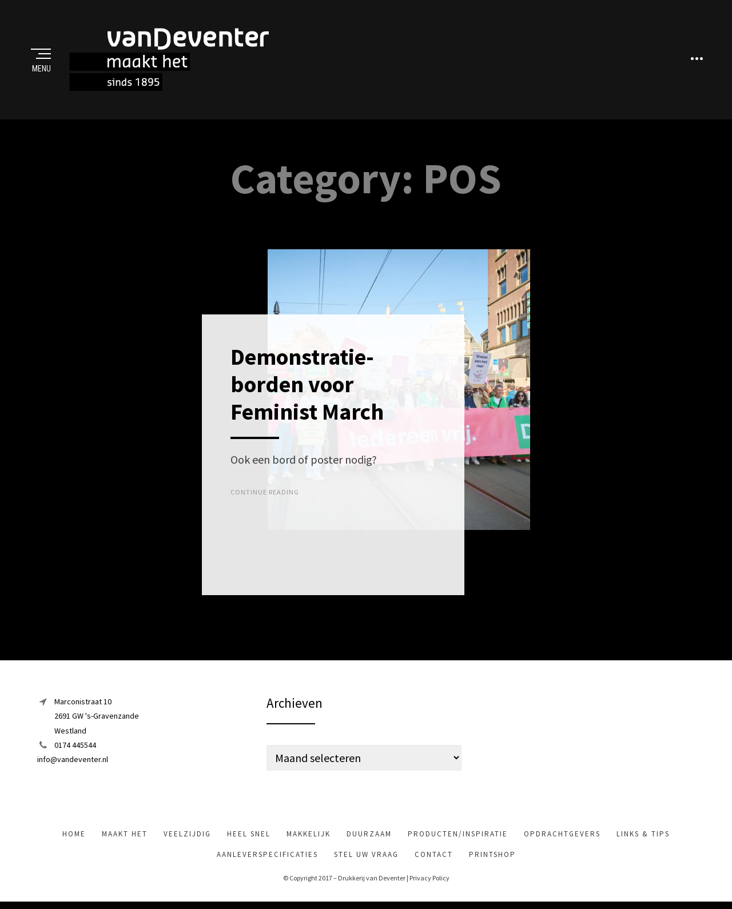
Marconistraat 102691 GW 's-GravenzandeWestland (96, 716)
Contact (434, 855)
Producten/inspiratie (458, 835)
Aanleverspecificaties (267, 855)
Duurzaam (369, 835)
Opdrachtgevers (562, 835)
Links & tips (643, 835)
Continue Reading (264, 493)
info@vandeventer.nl (72, 760)
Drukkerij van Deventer (371, 879)
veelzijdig (187, 835)
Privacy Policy (429, 879)
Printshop (492, 855)
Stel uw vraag (366, 855)
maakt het (125, 835)
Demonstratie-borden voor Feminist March (307, 385)
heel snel (248, 835)
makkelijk (309, 835)
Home (74, 835)
